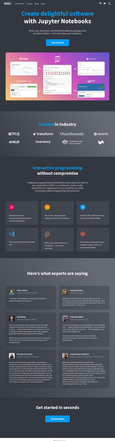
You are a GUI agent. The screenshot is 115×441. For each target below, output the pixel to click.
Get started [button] (57, 42)
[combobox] (109, 3)
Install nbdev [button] (57, 418)
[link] (43, 3)
